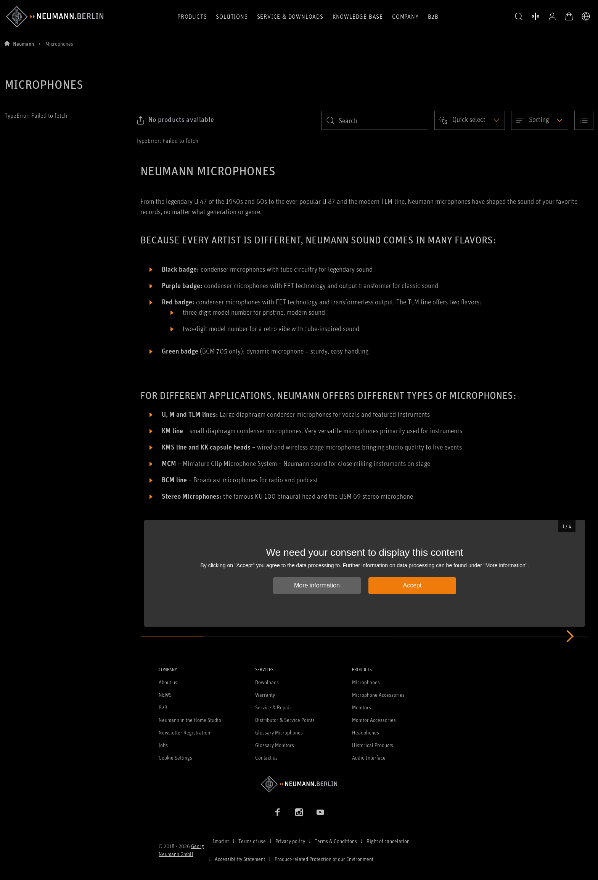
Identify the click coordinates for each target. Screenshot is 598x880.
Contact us (266, 757)
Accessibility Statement (240, 859)
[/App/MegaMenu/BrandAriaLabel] (54, 16)
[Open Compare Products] (535, 16)
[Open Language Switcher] (586, 16)
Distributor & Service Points (285, 720)
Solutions (232, 16)
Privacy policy (290, 841)
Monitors (361, 707)
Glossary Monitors (274, 745)
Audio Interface (369, 757)
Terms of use (252, 841)
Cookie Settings (175, 757)
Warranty (265, 694)
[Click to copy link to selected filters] (175, 120)
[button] (519, 16)
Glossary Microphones (279, 732)
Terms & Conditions (336, 841)
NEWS (165, 694)
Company (405, 16)
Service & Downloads (290, 16)
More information (317, 585)
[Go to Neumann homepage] (299, 784)
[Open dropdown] (469, 120)
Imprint (221, 841)
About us (168, 682)
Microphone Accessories (378, 694)
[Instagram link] (299, 812)
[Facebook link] (277, 812)
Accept (412, 585)
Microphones (366, 682)
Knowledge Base (358, 16)
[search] (375, 120)
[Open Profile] (552, 16)
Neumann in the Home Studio (190, 720)
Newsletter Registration (184, 732)
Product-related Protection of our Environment (324, 859)
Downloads (267, 682)
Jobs (163, 745)
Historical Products (372, 745)
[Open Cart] (569, 16)
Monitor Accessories (374, 720)
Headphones (365, 732)
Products (192, 16)
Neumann (23, 43)
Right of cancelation (388, 841)
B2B (433, 16)
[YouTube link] (320, 812)
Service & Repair (273, 707)
